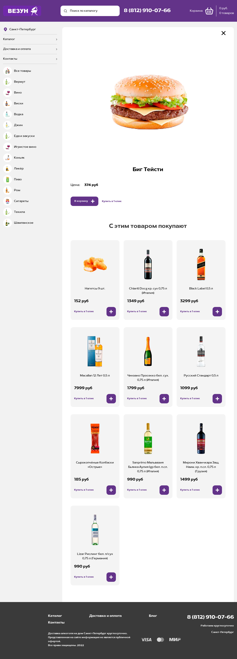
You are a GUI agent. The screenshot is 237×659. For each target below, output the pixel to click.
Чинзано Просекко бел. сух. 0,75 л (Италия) (148, 377)
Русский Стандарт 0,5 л (201, 375)
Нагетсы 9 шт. (95, 288)
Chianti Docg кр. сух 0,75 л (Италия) (148, 290)
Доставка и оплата (17, 49)
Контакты (10, 58)
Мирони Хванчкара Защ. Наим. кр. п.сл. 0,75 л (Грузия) (201, 467)
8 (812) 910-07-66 (147, 10)
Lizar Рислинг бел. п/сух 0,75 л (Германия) (95, 556)
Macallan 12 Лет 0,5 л (95, 375)
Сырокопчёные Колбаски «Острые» (95, 464)
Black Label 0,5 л (201, 288)
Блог (153, 616)
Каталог (9, 39)
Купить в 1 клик (112, 201)
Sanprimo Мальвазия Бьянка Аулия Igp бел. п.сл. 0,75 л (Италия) (148, 467)
